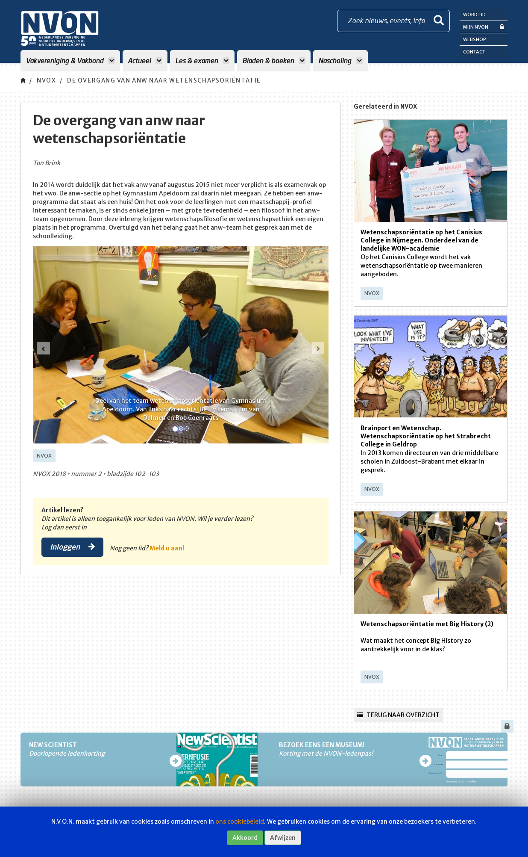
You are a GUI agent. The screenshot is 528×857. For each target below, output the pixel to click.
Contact (474, 52)
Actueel (145, 60)
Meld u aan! (168, 548)
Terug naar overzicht (398, 715)
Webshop (474, 39)
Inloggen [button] (73, 547)
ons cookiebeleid (239, 821)
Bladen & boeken (273, 60)
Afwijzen (283, 838)
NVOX (47, 81)
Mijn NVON (483, 27)
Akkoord (245, 838)
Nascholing (340, 60)
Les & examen (202, 60)
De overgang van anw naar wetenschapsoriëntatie (172, 81)
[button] (43, 348)
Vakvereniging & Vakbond (70, 60)
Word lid (474, 15)
